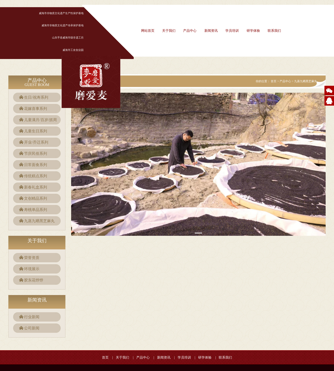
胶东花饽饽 (33, 280)
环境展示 (31, 269)
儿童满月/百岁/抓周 (40, 120)
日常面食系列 (35, 165)
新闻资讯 (211, 30)
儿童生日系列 (35, 131)
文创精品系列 (35, 198)
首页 (273, 81)
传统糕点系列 (35, 176)
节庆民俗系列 (35, 153)
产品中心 (189, 30)
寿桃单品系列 (35, 210)
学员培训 (232, 30)
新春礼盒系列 (35, 187)
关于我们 (168, 30)
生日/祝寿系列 (36, 97)
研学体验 (253, 30)
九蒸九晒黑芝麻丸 (39, 221)
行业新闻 (31, 317)
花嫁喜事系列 (35, 109)
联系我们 (274, 30)
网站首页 (147, 30)
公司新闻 (31, 328)
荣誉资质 (31, 258)
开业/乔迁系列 (36, 142)
